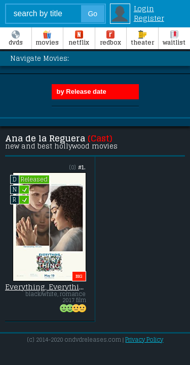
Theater (142, 39)
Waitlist (174, 39)
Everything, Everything (45, 287)
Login (144, 8)
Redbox (110, 39)
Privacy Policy (144, 340)
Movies (47, 39)
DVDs (16, 39)
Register (149, 18)
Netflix (78, 39)
